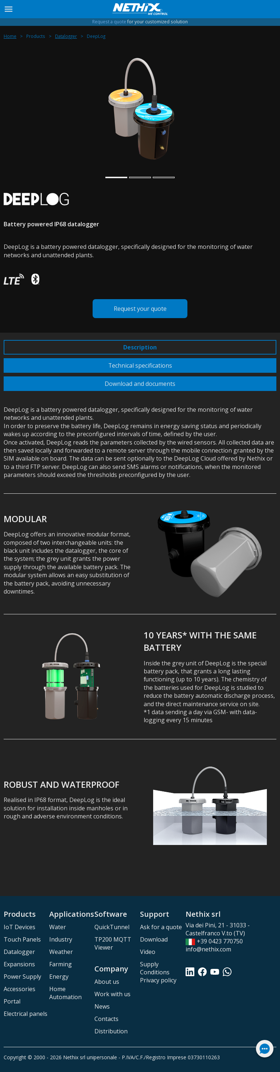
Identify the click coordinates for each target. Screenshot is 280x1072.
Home (10, 36)
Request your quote (140, 309)
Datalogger (66, 36)
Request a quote (109, 22)
